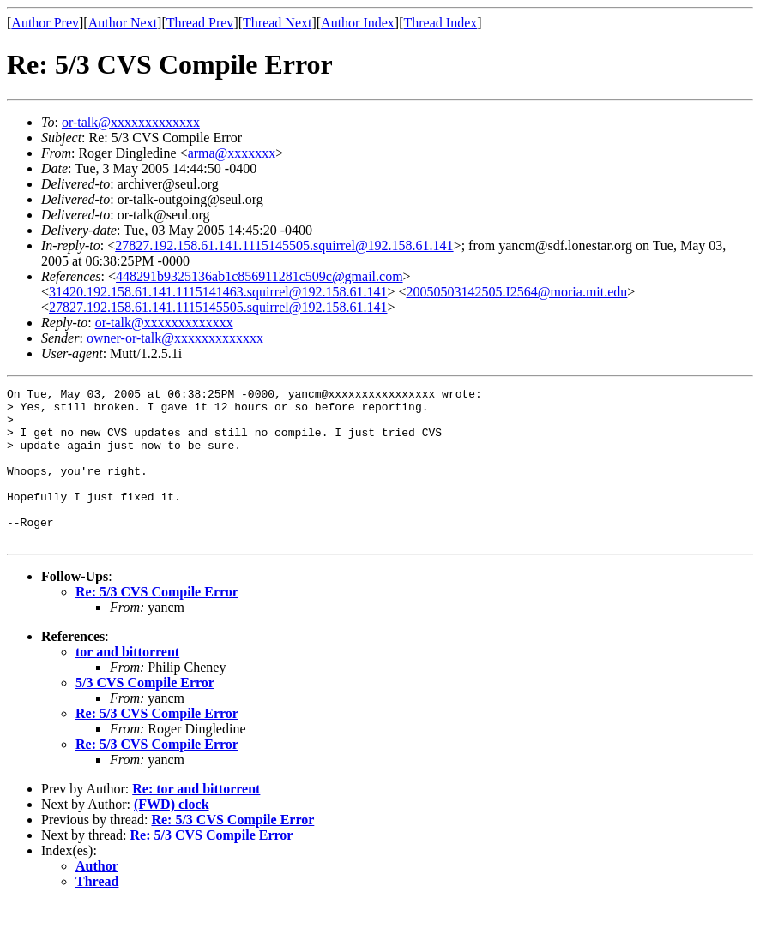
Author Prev (45, 22)
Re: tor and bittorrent (196, 819)
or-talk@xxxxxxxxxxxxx (131, 122)
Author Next (122, 22)
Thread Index (441, 22)
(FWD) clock (171, 835)
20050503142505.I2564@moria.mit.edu (517, 291)
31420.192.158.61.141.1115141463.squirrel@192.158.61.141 (218, 291)
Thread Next (277, 22)
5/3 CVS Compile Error (144, 713)
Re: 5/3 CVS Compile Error (156, 622)
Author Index (358, 22)
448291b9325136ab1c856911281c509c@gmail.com (259, 276)
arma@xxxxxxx (232, 153)
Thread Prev (200, 22)
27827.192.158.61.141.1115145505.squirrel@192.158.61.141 (284, 245)
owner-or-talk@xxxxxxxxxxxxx (175, 338)
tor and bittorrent (127, 682)
